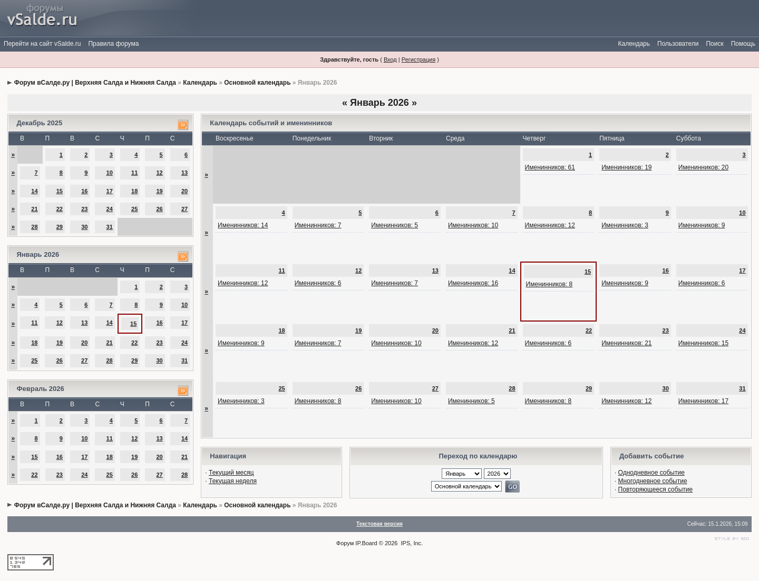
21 (34, 209)
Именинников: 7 (318, 225)
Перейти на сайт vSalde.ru (42, 43)
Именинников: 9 (701, 225)
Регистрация (418, 59)
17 (109, 191)
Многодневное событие (652, 481)
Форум (345, 543)
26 (159, 209)
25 (134, 209)
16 (84, 191)
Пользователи (677, 43)
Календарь (634, 43)
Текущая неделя (233, 481)
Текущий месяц (231, 472)
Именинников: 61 (550, 167)
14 (34, 191)
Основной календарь (257, 82)
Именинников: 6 (318, 283)
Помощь (743, 43)
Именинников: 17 (703, 401)
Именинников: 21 (626, 343)
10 (109, 172)
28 (34, 227)
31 (109, 227)
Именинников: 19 (626, 167)
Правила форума (113, 43)
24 (109, 209)
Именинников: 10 (473, 225)
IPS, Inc (411, 543)
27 (184, 209)
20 (184, 191)
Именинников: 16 (473, 283)
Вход (390, 59)
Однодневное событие (651, 472)
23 (84, 209)
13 (184, 172)
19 (159, 191)
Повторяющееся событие (655, 489)
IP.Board (366, 543)
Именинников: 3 (624, 225)
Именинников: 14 (243, 225)
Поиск (714, 43)
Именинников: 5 (394, 225)
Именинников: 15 (703, 343)
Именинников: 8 (549, 284)
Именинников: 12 (550, 225)
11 (134, 172)
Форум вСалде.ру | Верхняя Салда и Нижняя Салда (95, 82)
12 (159, 172)
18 (134, 191)
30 (84, 227)
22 (59, 209)
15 (59, 191)
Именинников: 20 (703, 167)
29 (59, 227)
